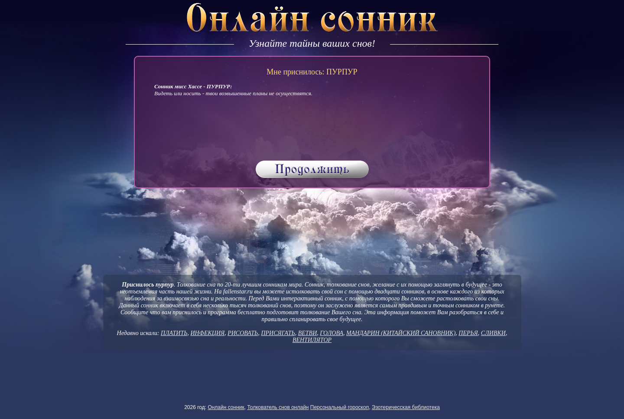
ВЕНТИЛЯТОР (312, 340)
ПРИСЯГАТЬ (278, 333)
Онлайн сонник (226, 407)
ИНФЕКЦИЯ (207, 333)
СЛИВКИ (493, 333)
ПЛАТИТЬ (174, 333)
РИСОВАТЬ (243, 333)
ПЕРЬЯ (468, 333)
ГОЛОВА (331, 333)
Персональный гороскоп (339, 407)
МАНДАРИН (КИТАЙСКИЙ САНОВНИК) (400, 333)
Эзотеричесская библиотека (406, 407)
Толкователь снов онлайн (278, 407)
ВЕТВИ (307, 333)
